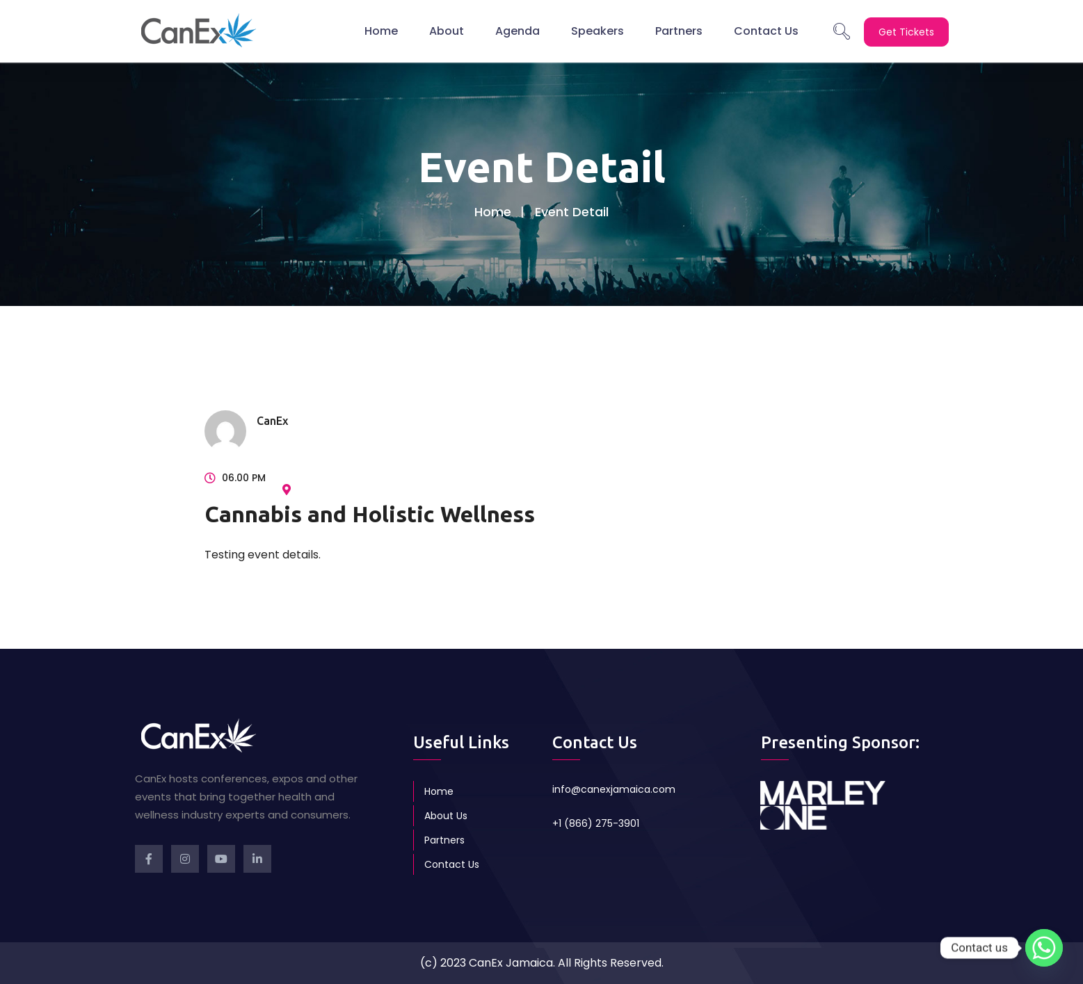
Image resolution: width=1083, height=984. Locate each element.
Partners (679, 31)
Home (381, 31)
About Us (445, 816)
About (446, 31)
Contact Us (766, 31)
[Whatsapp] (1044, 948)
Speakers (597, 31)
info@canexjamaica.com (613, 789)
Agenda (517, 31)
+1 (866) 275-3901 (595, 823)
